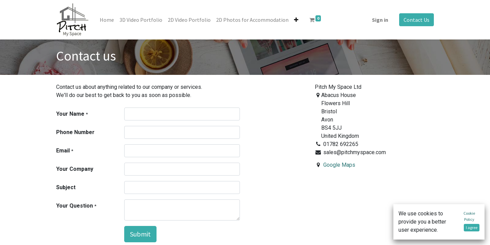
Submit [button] (140, 234)
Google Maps (339, 165)
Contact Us (416, 19)
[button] (296, 20)
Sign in (380, 19)
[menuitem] (107, 20)
